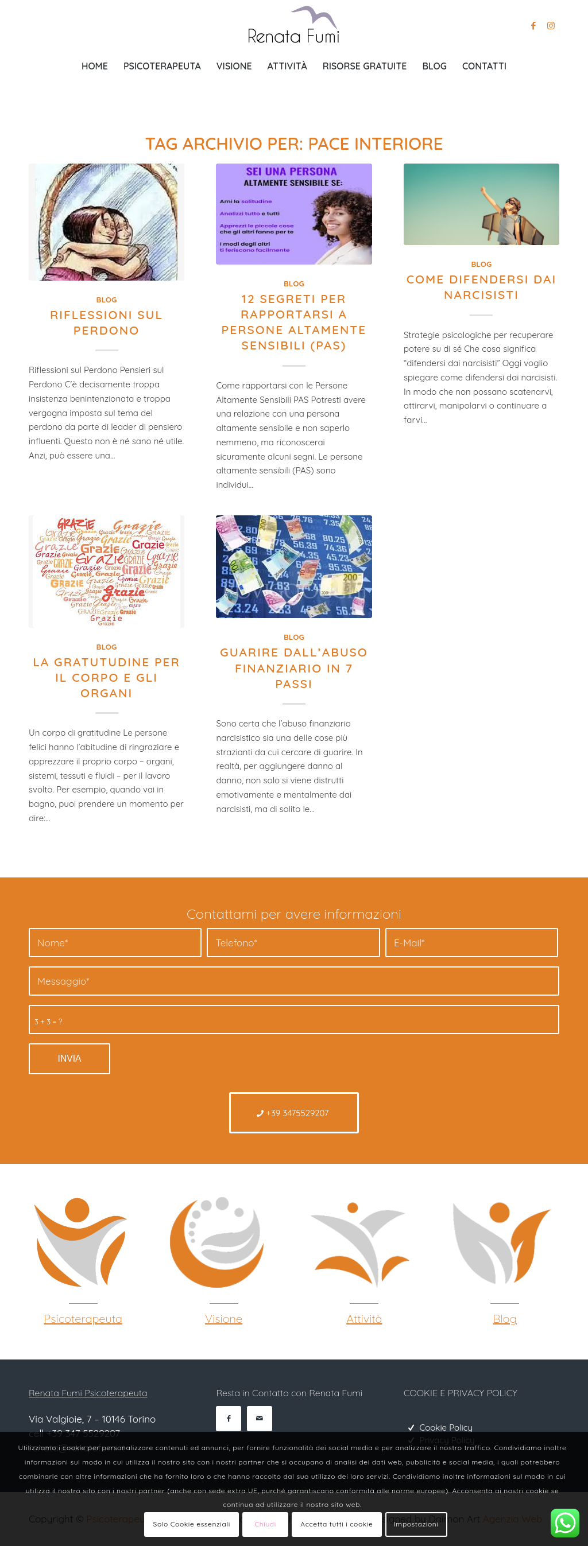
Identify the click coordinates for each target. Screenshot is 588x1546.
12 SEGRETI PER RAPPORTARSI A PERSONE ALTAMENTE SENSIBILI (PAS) (294, 322)
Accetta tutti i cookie (336, 1524)
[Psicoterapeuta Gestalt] (219, 1242)
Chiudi (265, 1524)
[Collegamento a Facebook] (533, 25)
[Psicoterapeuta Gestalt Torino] (78, 1242)
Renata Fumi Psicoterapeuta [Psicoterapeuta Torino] (88, 1393)
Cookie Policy (446, 1427)
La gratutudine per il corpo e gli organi (106, 677)
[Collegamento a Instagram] (550, 25)
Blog (106, 299)
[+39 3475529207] (294, 1112)
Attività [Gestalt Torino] (364, 1318)
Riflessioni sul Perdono (106, 322)
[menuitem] (94, 66)
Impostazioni (416, 1524)
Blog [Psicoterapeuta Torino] (505, 1318)
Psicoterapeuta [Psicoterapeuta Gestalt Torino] (83, 1318)
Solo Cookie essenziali (191, 1524)
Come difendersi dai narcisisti (481, 286)
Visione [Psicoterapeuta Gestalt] (223, 1318)
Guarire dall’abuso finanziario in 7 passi (294, 667)
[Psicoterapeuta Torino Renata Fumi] (294, 26)
